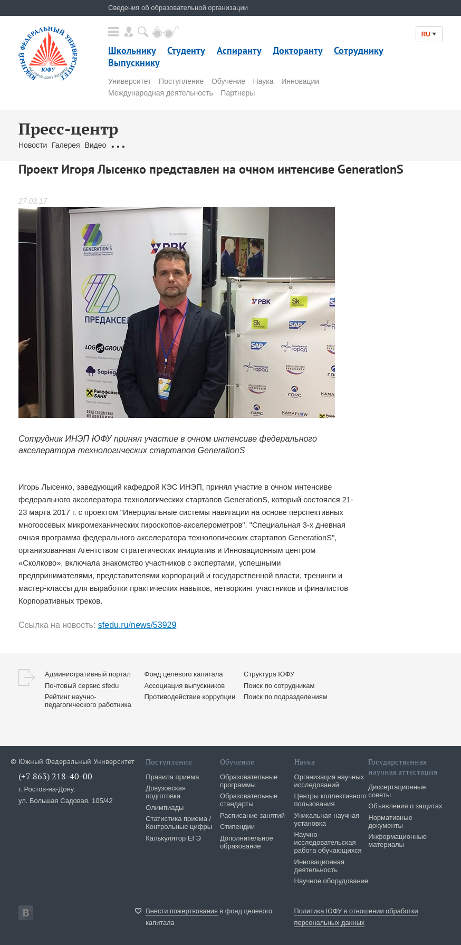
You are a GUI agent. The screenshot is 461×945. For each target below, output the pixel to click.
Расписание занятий (252, 815)
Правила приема (172, 777)
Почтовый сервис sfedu (82, 686)
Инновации (300, 81)
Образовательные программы (248, 781)
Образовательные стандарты (248, 800)
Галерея (66, 145)
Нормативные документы (390, 821)
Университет (129, 81)
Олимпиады (165, 808)
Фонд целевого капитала (184, 674)
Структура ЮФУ (269, 674)
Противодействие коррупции (190, 697)
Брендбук (268, 145)
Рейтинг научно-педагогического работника (88, 701)
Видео (95, 145)
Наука (263, 81)
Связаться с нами (216, 145)
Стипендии (237, 827)
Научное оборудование (331, 881)
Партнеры (237, 93)
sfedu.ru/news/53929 (137, 625)
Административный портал (88, 674)
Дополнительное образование (246, 842)
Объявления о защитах (405, 806)
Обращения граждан (146, 145)
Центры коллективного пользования (330, 800)
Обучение (228, 81)
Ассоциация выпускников (185, 686)
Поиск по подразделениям (286, 697)
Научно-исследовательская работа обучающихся (328, 842)
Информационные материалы (397, 840)
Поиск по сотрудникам (279, 686)
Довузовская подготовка (166, 792)
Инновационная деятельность (319, 866)
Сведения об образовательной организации (178, 8)
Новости (32, 145)
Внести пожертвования (182, 911)
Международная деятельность (160, 93)
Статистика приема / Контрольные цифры (179, 823)
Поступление (181, 81)
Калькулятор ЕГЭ (173, 838)
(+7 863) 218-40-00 (55, 776)
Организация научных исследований (329, 781)
